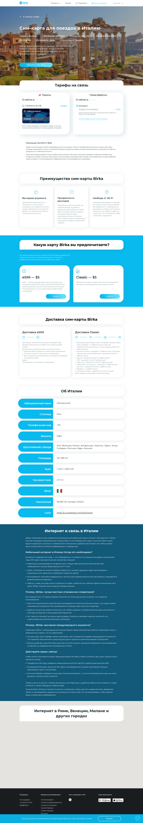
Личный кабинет (100, 3)
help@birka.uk (24, 805)
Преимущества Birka (53, 36)
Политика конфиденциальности (51, 802)
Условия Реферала (47, 808)
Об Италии (25, 40)
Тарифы (68, 3)
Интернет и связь (45, 40)
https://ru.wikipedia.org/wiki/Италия (75, 513)
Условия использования (48, 805)
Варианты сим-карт (80, 36)
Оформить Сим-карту (36, 65)
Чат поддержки (25, 800)
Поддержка (82, 3)
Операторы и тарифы (71, 40)
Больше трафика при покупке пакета (93, 119)
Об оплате (44, 813)
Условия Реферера (47, 811)
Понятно (109, 819)
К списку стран (31, 17)
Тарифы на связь (28, 36)
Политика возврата (47, 800)
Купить (56, 296)
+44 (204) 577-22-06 (26, 802)
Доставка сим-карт (106, 36)
